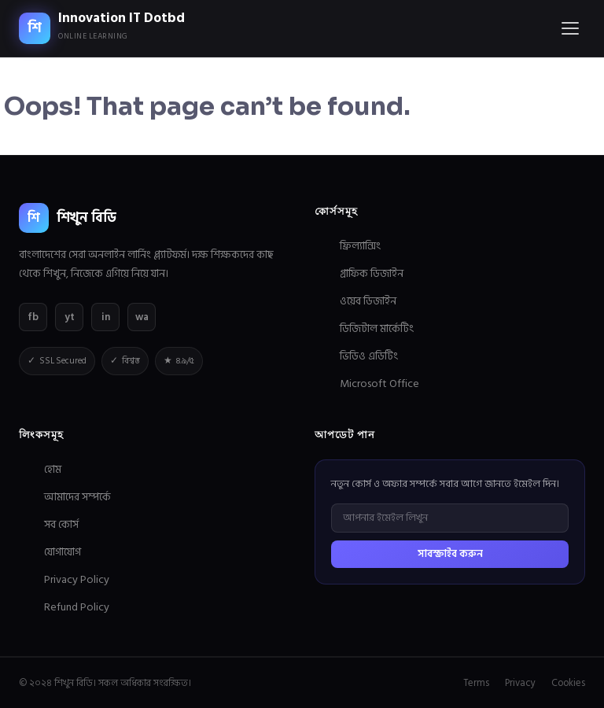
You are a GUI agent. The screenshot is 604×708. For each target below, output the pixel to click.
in (105, 317)
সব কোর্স (61, 524)
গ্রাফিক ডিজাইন (371, 273)
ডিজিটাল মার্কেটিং (377, 328)
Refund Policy (76, 607)
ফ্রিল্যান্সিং (360, 246)
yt (69, 317)
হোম (52, 469)
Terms (476, 683)
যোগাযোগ (62, 552)
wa (142, 317)
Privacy (520, 683)
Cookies (568, 683)
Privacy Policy (76, 579)
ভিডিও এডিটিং (369, 356)
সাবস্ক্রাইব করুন (450, 553)
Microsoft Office (379, 383)
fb (33, 317)
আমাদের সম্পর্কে (77, 497)
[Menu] (570, 28)
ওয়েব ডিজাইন (368, 301)
